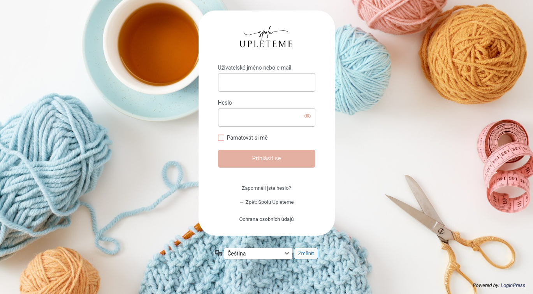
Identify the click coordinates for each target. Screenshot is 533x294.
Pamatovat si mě (247, 138)
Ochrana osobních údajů (266, 219)
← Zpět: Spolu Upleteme (266, 202)
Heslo (225, 103)
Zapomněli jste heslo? (266, 188)
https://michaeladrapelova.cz (266, 37)
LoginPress (513, 285)
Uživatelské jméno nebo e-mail (255, 68)
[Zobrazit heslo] (307, 116)
